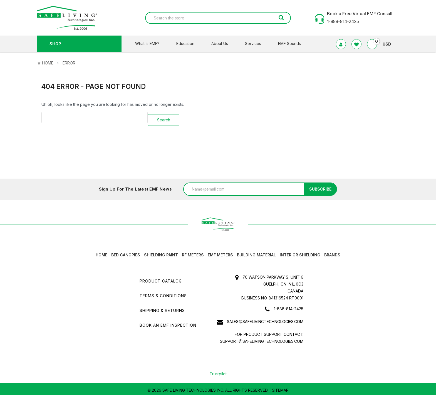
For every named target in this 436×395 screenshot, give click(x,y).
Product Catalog (161, 278)
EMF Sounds (289, 43)
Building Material (256, 252)
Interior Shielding (300, 252)
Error (69, 63)
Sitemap (280, 387)
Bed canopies (125, 252)
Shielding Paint (161, 252)
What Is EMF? (150, 43)
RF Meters (193, 252)
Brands (332, 252)
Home (47, 63)
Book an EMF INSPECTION (168, 322)
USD (389, 44)
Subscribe (320, 186)
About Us (223, 43)
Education (188, 43)
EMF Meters (220, 252)
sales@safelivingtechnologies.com (265, 319)
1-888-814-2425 (288, 306)
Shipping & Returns (162, 308)
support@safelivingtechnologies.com (261, 338)
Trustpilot (218, 371)
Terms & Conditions (163, 293)
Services (256, 43)
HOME (101, 252)
